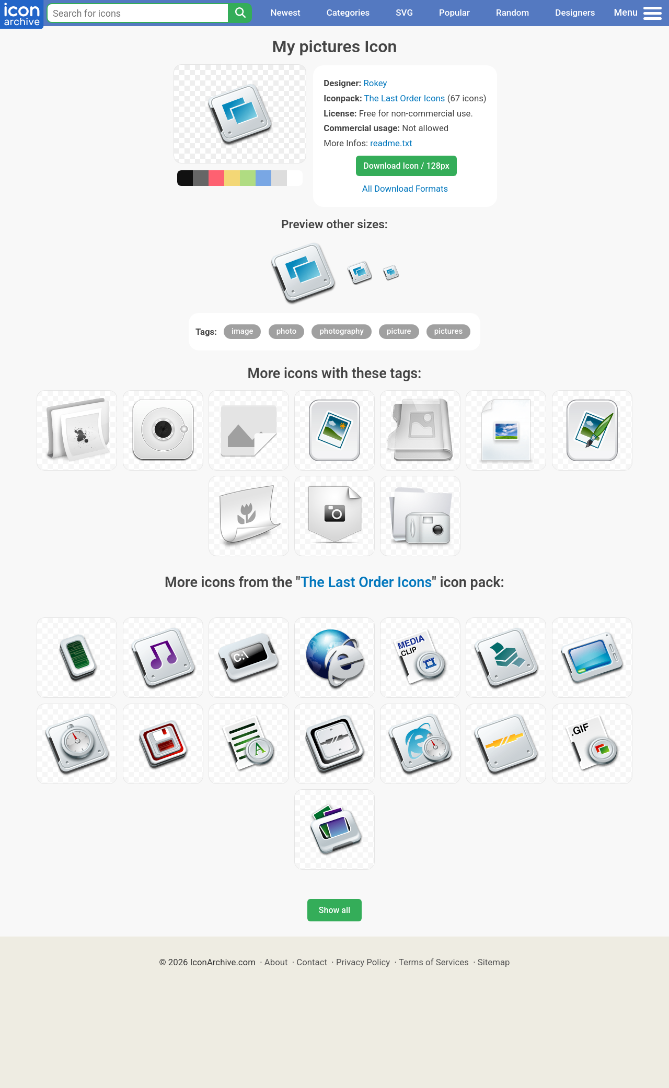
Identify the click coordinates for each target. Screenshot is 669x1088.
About (276, 962)
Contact (311, 962)
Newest (285, 12)
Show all (334, 910)
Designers (575, 12)
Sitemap (494, 962)
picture (399, 331)
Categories (348, 12)
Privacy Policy (363, 962)
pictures (448, 331)
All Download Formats (405, 188)
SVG (404, 12)
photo (286, 331)
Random (512, 12)
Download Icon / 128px (406, 166)
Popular (454, 12)
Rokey (375, 83)
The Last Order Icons (404, 98)
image (242, 331)
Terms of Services (434, 962)
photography (341, 331)
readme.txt (391, 143)
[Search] (240, 13)
